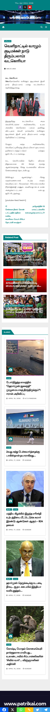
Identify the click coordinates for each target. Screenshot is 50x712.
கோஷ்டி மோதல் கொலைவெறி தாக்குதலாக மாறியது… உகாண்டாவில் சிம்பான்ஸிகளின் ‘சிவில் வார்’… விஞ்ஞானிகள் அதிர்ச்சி (24, 656)
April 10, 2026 (15, 669)
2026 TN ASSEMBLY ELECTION (15, 253)
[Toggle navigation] (46, 27)
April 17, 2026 (15, 460)
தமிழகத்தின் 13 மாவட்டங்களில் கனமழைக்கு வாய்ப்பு (35, 209)
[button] (41, 27)
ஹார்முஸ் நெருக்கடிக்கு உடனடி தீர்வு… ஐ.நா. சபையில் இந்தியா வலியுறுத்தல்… (24, 586)
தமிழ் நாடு (8, 41)
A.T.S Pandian (29, 398)
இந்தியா (9, 509)
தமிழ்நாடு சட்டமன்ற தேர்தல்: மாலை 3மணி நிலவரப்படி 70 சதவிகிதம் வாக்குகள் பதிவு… (24, 312)
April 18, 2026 (15, 398)
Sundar (27, 460)
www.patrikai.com (25, 17)
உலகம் (9, 378)
